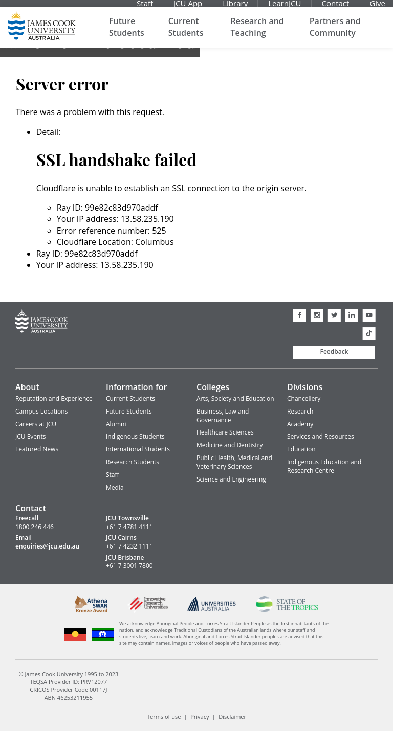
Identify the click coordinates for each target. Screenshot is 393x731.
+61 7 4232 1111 (129, 546)
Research (300, 411)
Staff (145, 8)
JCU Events (30, 436)
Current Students (186, 36)
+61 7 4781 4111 (129, 527)
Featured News (36, 449)
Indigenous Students (135, 436)
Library (235, 8)
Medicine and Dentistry (229, 445)
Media (115, 487)
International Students (138, 449)
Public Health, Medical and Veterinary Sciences (234, 462)
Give (377, 8)
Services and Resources (320, 436)
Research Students (132, 462)
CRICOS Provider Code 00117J (68, 689)
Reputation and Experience (54, 398)
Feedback (334, 351)
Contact (336, 8)
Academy (300, 424)
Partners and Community (335, 36)
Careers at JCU (35, 424)
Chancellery (303, 398)
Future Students (126, 36)
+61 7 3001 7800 (129, 566)
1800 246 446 (34, 527)
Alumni (116, 424)
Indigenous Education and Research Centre (324, 466)
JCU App (187, 8)
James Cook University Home (42, 33)
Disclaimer (232, 716)
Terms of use (164, 716)
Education (301, 449)
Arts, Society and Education (235, 398)
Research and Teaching (257, 36)
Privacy (199, 716)
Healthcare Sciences (225, 432)
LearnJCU (284, 8)
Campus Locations (41, 411)
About (27, 387)
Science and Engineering (231, 479)
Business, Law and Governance (222, 415)
